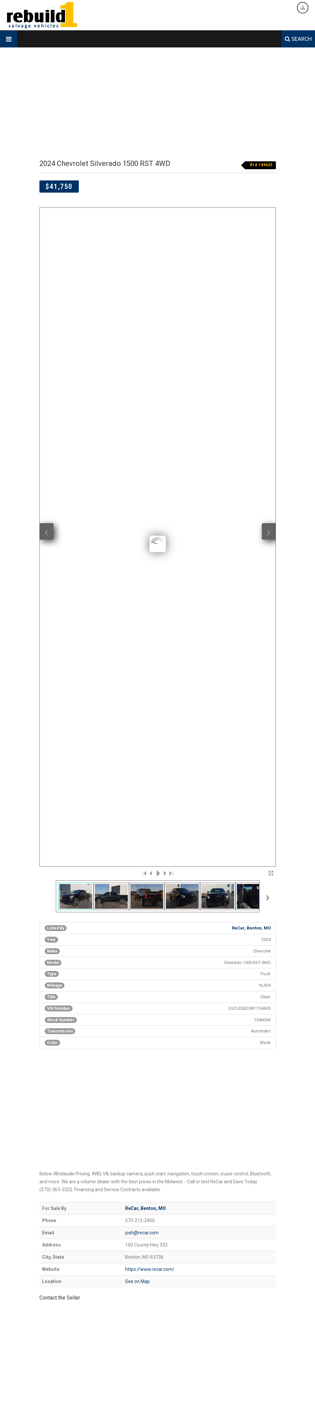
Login (259, 1407)
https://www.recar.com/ (149, 758)
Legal (246, 1407)
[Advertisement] (157, 104)
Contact (210, 1407)
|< (144, 362)
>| (171, 362)
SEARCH (298, 39)
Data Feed (229, 1407)
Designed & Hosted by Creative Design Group (80, 1407)
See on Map (137, 770)
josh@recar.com (142, 722)
